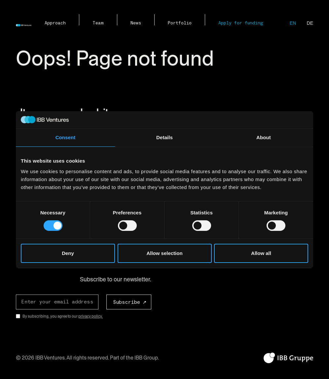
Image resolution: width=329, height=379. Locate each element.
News (135, 23)
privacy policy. (90, 316)
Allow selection (164, 253)
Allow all (261, 253)
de (310, 23)
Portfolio (180, 23)
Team (98, 23)
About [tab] (263, 137)
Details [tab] (164, 137)
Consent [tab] (65, 137)
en (293, 23)
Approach (55, 23)
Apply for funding (240, 23)
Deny (68, 253)
